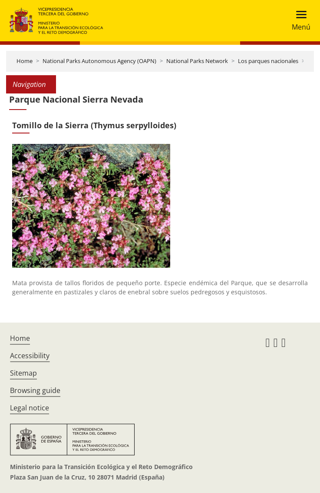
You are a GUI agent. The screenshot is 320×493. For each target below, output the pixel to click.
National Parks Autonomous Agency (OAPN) (99, 61)
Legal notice (29, 408)
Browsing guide (35, 390)
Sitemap (23, 373)
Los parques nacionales (268, 61)
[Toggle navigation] (298, 20)
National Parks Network (197, 61)
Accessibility (29, 355)
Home (24, 61)
